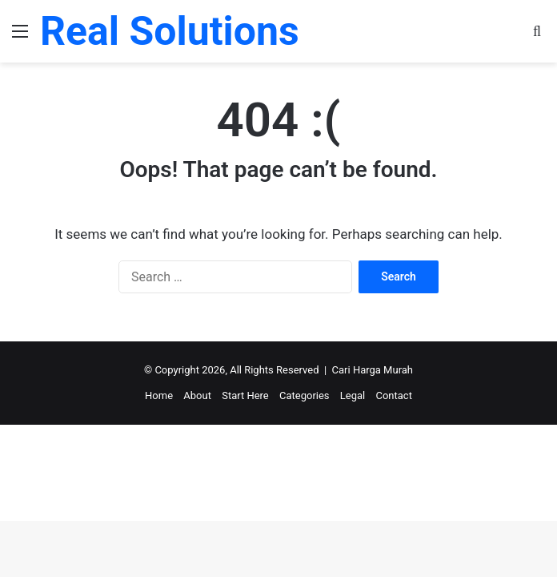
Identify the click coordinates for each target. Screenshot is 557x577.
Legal (352, 395)
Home (159, 395)
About (197, 395)
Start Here (245, 395)
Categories (304, 395)
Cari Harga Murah (372, 370)
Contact (393, 395)
